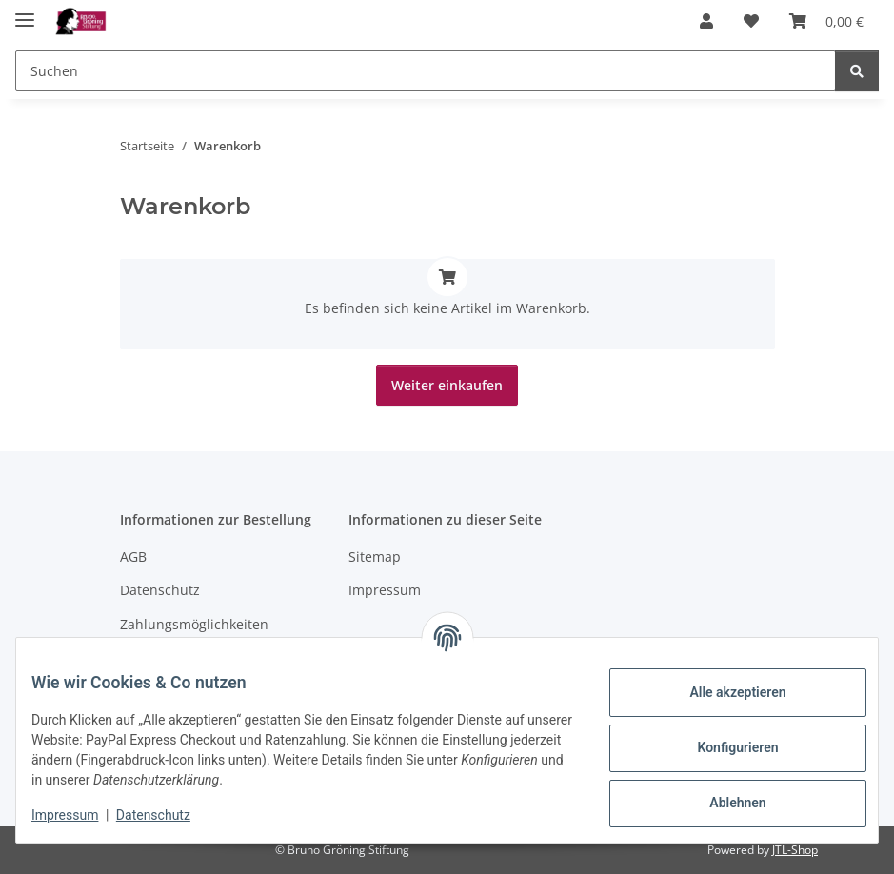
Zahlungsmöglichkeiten (194, 624)
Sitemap (374, 556)
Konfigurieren (722, 747)
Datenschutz (168, 815)
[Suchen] (425, 70)
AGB (133, 556)
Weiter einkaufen (447, 385)
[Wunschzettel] (751, 21)
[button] (706, 21)
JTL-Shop (795, 850)
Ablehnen (722, 802)
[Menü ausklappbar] (24, 12)
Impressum (80, 815)
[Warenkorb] (826, 21)
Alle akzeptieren (722, 692)
